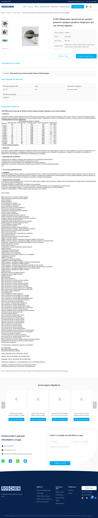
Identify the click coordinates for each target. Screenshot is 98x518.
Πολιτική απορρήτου (9, 515)
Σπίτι (24, 6)
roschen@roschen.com (10, 450)
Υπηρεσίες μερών (65, 6)
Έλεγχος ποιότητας (60, 497)
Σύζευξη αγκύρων (37, 371)
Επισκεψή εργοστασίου (60, 495)
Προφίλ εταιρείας (59, 492)
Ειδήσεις (70, 493)
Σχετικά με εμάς (44, 6)
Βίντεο (37, 6)
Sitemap (57, 500)
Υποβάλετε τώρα (60, 463)
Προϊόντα (30, 6)
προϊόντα (9, 12)
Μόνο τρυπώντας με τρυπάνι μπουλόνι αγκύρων (55, 371)
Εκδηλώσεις (54, 6)
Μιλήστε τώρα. (78, 6)
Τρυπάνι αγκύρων (16, 12)
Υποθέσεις (70, 490)
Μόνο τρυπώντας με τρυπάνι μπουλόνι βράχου (19, 371)
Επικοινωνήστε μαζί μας (60, 504)
